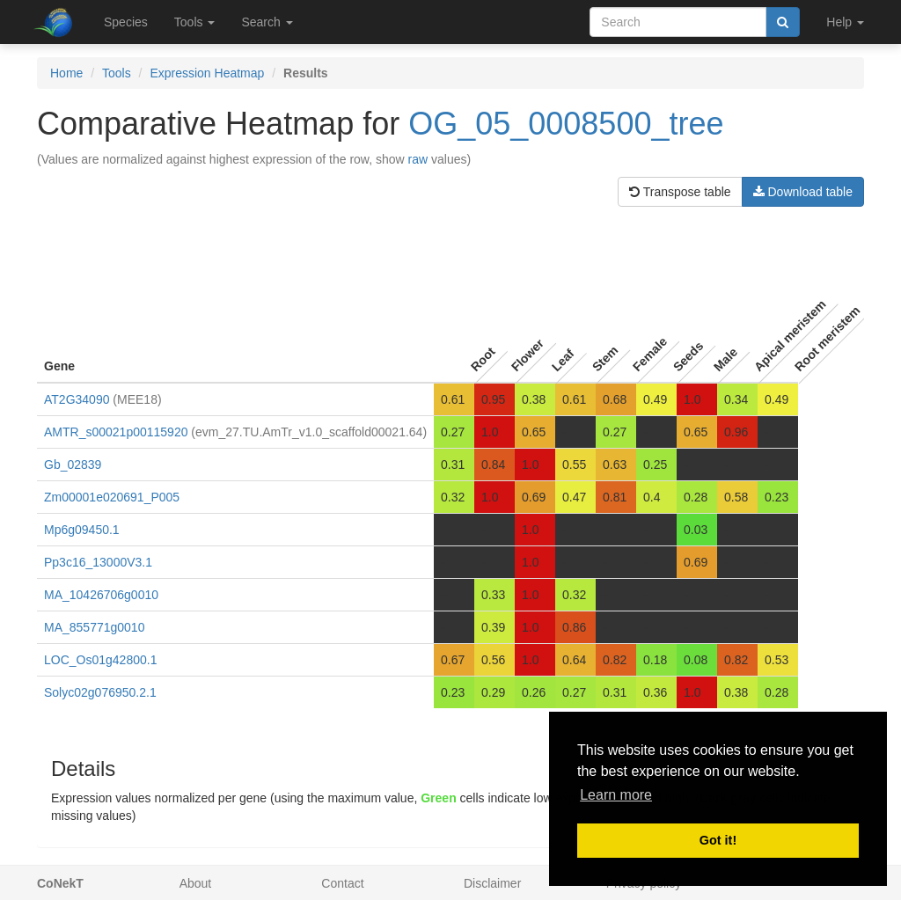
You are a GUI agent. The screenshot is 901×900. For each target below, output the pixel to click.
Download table (803, 192)
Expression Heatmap (207, 73)
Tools (116, 73)
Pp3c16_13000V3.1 (98, 562)
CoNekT (60, 883)
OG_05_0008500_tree (565, 124)
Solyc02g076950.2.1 (100, 692)
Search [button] (266, 22)
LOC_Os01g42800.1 (100, 660)
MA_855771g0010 (94, 627)
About (195, 883)
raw (418, 159)
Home (66, 73)
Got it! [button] (718, 840)
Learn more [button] (616, 794)
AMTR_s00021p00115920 (115, 432)
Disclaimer (492, 883)
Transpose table (680, 192)
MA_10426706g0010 (101, 595)
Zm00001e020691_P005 (111, 497)
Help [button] (845, 22)
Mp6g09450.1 (82, 530)
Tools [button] (195, 22)
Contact (342, 883)
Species (126, 22)
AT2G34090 (76, 399)
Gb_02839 (72, 464)
